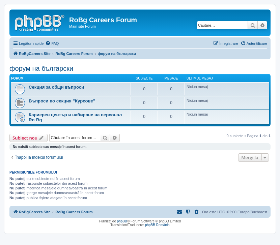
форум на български (41, 68)
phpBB (122, 221)
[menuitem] (52, 43)
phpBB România (157, 225)
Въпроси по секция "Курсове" (62, 100)
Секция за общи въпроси (56, 87)
